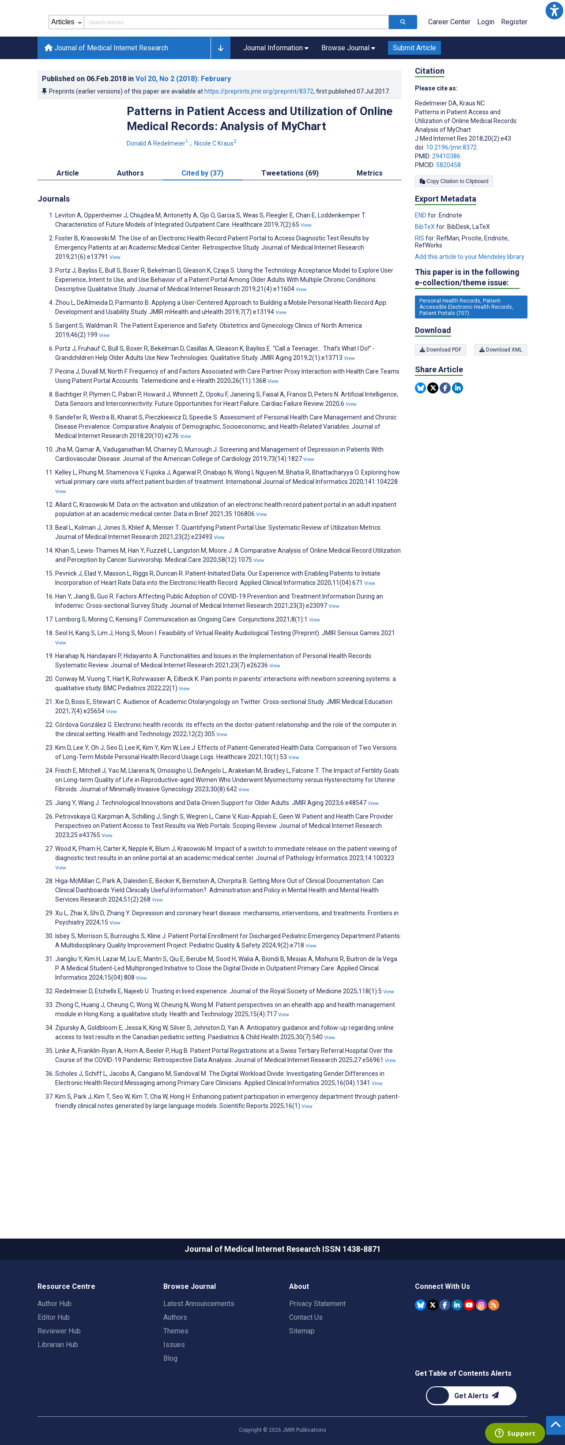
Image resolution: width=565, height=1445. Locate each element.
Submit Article (414, 87)
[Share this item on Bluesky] (420, 427)
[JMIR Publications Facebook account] (444, 1344)
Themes (175, 1370)
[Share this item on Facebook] (445, 427)
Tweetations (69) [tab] (290, 213)
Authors (175, 1357)
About (299, 1326)
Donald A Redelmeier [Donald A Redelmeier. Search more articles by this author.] (158, 183)
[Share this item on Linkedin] (457, 427)
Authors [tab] (130, 213)
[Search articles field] (236, 62)
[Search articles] (403, 62)
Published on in (136, 118)
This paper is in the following (467, 317)
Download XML (501, 389)
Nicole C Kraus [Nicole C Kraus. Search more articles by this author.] (216, 183)
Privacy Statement (317, 1343)
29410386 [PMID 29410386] (446, 195)
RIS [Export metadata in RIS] (420, 277)
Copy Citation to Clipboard (454, 221)
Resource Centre (66, 1326)
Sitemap (302, 1370)
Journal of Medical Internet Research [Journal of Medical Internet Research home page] (106, 87)
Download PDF (440, 389)
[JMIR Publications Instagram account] (481, 1344)
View (306, 265)
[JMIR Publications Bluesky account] (420, 1344)
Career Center (449, 61)
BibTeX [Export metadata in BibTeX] (425, 266)
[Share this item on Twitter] (432, 427)
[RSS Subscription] (493, 1344)
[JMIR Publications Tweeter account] (432, 1344)
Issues (174, 1384)
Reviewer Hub (59, 1370)
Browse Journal (189, 1326)
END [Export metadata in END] (421, 254)
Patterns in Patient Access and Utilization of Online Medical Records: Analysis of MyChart (259, 158)
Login (485, 61)
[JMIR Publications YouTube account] (469, 1344)
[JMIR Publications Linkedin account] (457, 1344)
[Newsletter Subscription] (471, 1435)
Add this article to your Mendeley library (469, 296)
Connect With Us (442, 1326)
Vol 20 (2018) (183, 118)
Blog (170, 1398)
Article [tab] (67, 213)
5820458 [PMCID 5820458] (448, 204)
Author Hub (55, 1343)
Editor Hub (54, 1357)
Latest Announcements (198, 1343)
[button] (554, 10)
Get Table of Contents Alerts (463, 1413)
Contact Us (306, 1357)
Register (514, 61)
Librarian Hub (58, 1384)
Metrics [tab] (370, 213)
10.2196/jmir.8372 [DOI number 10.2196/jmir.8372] (451, 187)
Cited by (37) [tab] (202, 213)
